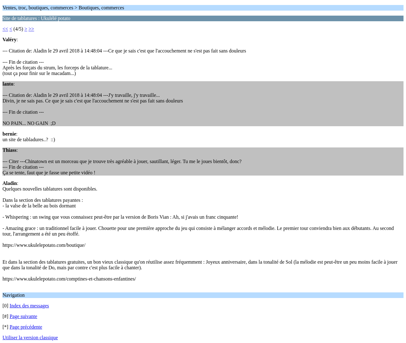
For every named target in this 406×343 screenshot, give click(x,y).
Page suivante (23, 316)
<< (5, 29)
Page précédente (26, 327)
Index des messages (29, 305)
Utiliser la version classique (30, 337)
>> (31, 29)
